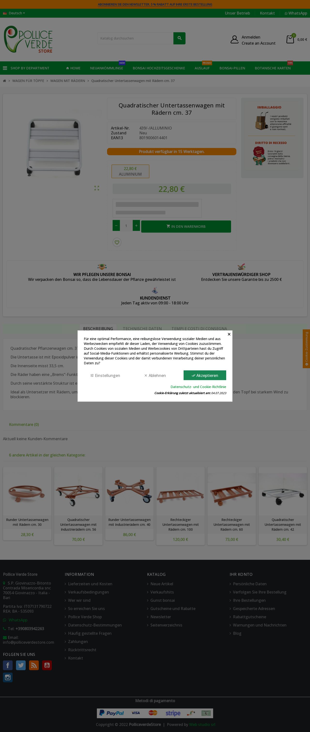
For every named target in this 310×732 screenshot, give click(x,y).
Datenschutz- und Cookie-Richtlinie (198, 386)
